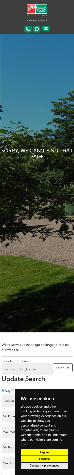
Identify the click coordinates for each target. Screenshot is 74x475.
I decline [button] (44, 458)
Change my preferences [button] (44, 465)
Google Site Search (16, 361)
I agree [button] (44, 452)
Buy (6, 391)
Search (62, 367)
